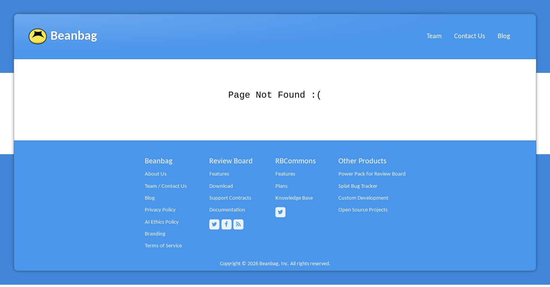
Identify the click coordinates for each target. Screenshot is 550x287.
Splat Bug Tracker (357, 188)
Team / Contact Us (166, 188)
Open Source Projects (363, 212)
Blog (504, 36)
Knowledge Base (294, 200)
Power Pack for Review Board (372, 176)
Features (219, 176)
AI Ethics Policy (162, 224)
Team (434, 36)
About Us (156, 176)
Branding (155, 236)
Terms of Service (163, 248)
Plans (281, 188)
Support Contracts (230, 200)
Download (221, 188)
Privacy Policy (160, 212)
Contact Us (469, 36)
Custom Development (363, 200)
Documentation (227, 212)
